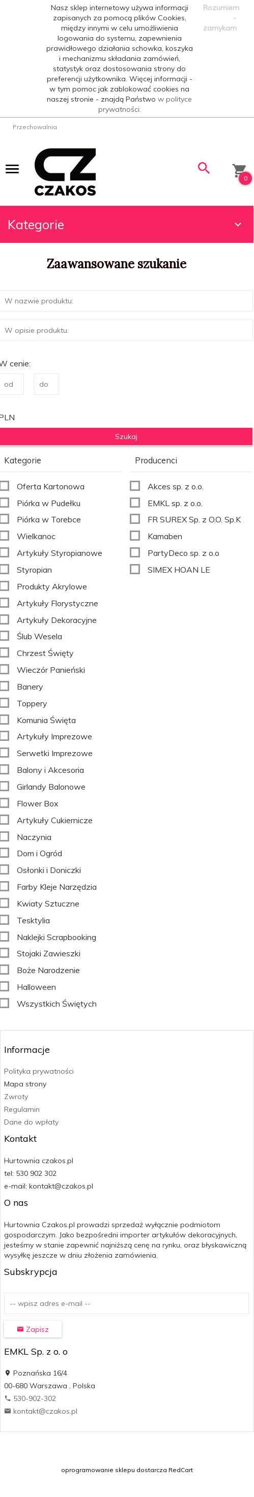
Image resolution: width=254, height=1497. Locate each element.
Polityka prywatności (39, 1071)
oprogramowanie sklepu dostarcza (114, 1470)
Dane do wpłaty (31, 1122)
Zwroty (16, 1096)
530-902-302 (30, 1398)
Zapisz (33, 1329)
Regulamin (22, 1109)
